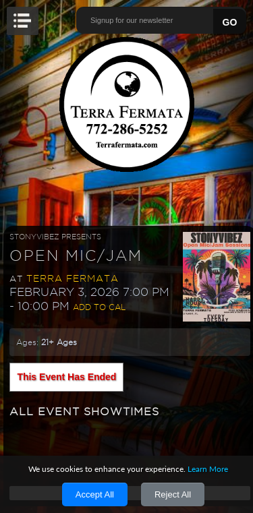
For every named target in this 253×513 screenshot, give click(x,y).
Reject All (172, 494)
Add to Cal (99, 307)
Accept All (95, 494)
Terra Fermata (72, 278)
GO (230, 22)
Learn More (208, 469)
